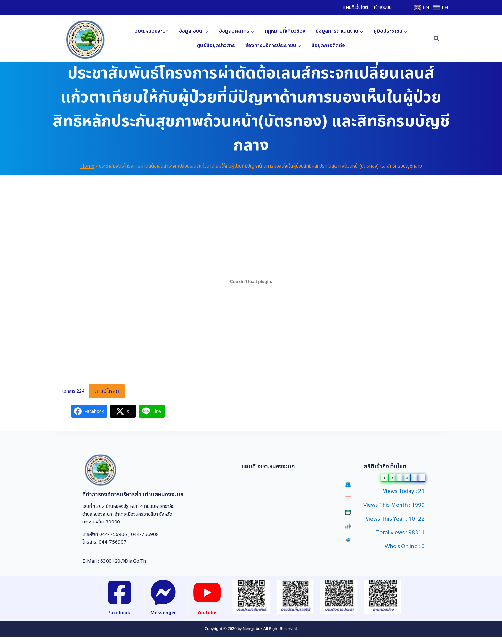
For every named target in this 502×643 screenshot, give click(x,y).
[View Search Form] (436, 38)
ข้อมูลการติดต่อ (328, 45)
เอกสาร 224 (73, 391)
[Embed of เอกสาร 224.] (251, 281)
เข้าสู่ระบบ (383, 7)
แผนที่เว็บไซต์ (355, 7)
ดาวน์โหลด (106, 391)
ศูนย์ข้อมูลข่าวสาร (216, 45)
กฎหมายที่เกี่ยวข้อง (285, 31)
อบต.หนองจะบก (151, 31)
